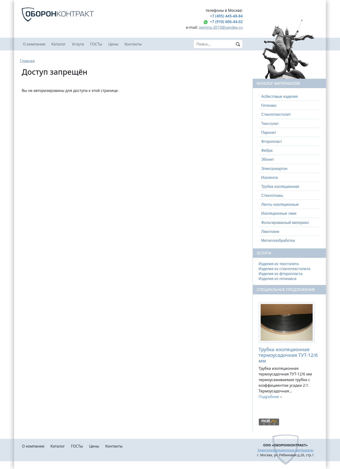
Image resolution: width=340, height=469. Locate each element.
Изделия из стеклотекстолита (284, 269)
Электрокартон (274, 169)
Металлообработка (278, 241)
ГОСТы (96, 44)
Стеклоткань (272, 195)
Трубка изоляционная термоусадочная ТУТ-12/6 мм (288, 355)
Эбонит (267, 159)
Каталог (58, 44)
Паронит (268, 133)
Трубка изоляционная (280, 187)
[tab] (289, 96)
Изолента (269, 178)
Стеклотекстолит (276, 114)
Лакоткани (270, 232)
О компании (34, 44)
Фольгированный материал (285, 223)
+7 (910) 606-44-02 (226, 21)
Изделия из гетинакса (277, 279)
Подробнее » (270, 396)
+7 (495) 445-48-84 (226, 16)
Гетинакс (268, 105)
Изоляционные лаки (278, 213)
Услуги (78, 44)
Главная (27, 60)
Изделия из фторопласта (280, 274)
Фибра (266, 150)
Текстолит (270, 124)
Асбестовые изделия (279, 97)
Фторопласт (271, 142)
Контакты (133, 44)
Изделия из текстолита (279, 264)
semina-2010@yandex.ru (221, 27)
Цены (113, 44)
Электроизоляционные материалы (286, 450)
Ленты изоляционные (280, 204)
